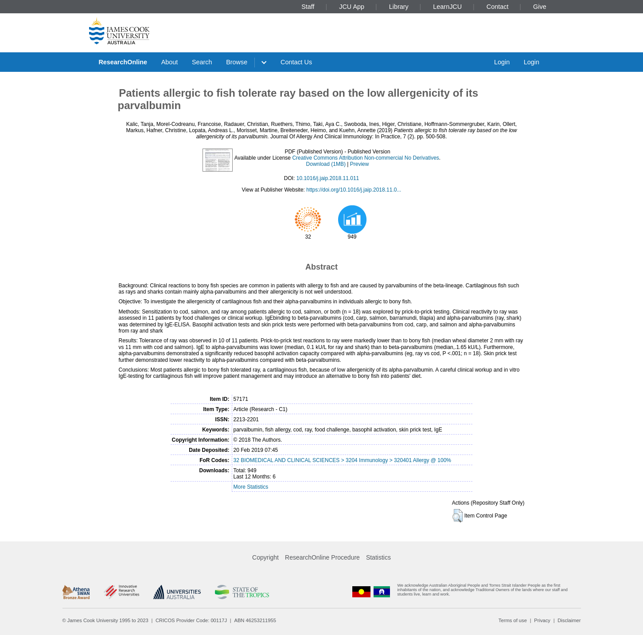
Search (202, 62)
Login (502, 62)
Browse (236, 62)
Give (539, 6)
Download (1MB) (326, 164)
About (169, 62)
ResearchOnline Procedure (322, 557)
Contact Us (296, 62)
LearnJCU (447, 6)
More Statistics (251, 487)
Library (399, 6)
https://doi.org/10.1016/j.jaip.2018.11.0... (353, 190)
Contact (498, 6)
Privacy (542, 620)
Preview (359, 164)
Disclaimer (569, 620)
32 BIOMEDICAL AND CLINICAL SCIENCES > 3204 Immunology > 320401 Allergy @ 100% (343, 460)
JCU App (351, 6)
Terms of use (513, 620)
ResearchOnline (122, 62)
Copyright (265, 557)
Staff (307, 6)
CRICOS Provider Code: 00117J (191, 620)
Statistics (378, 557)
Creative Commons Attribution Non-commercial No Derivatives (365, 158)
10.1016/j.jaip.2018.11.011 (327, 178)
